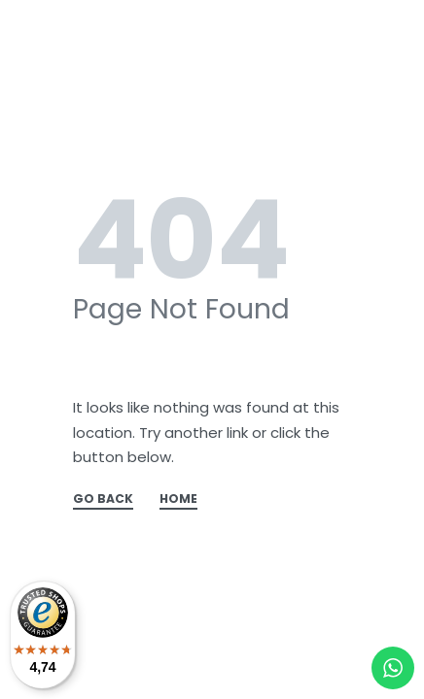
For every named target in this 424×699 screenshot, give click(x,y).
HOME (178, 500)
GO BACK (103, 500)
